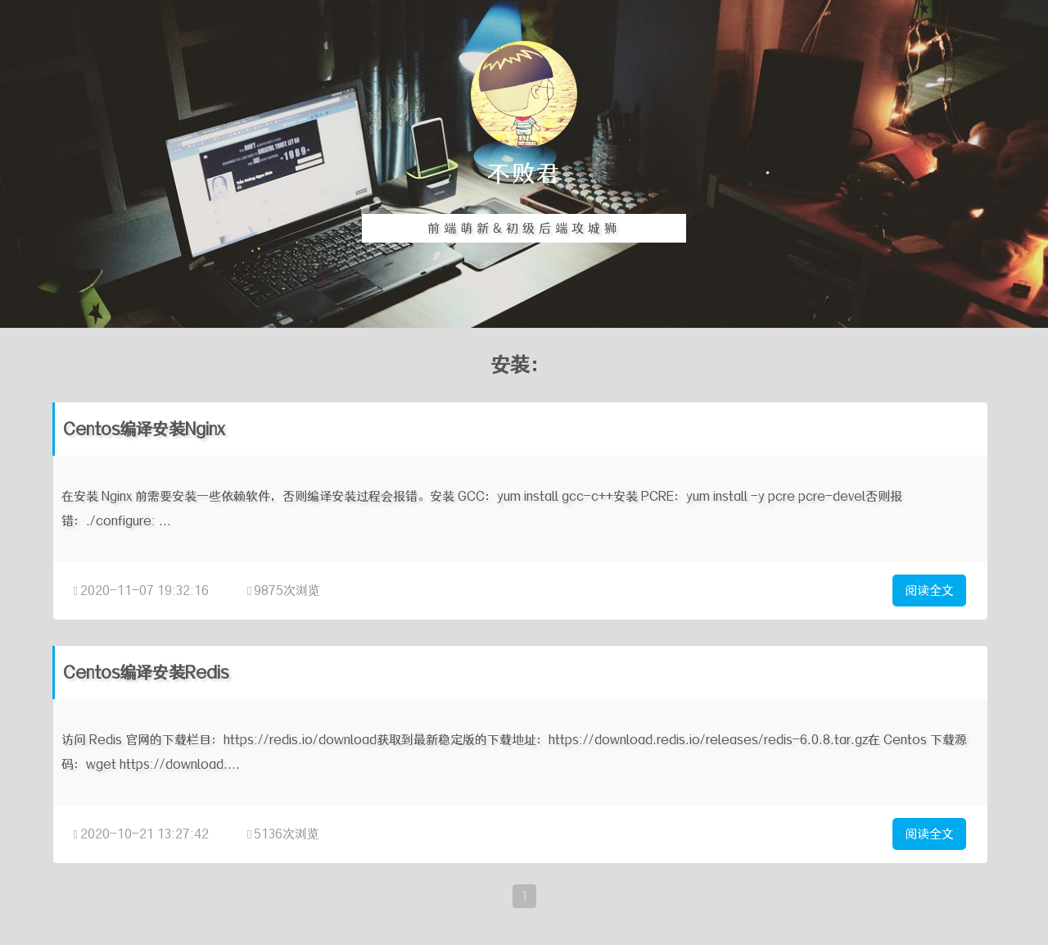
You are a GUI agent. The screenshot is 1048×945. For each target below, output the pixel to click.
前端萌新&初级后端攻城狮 (524, 228)
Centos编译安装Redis (145, 672)
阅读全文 (929, 590)
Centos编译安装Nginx (144, 429)
